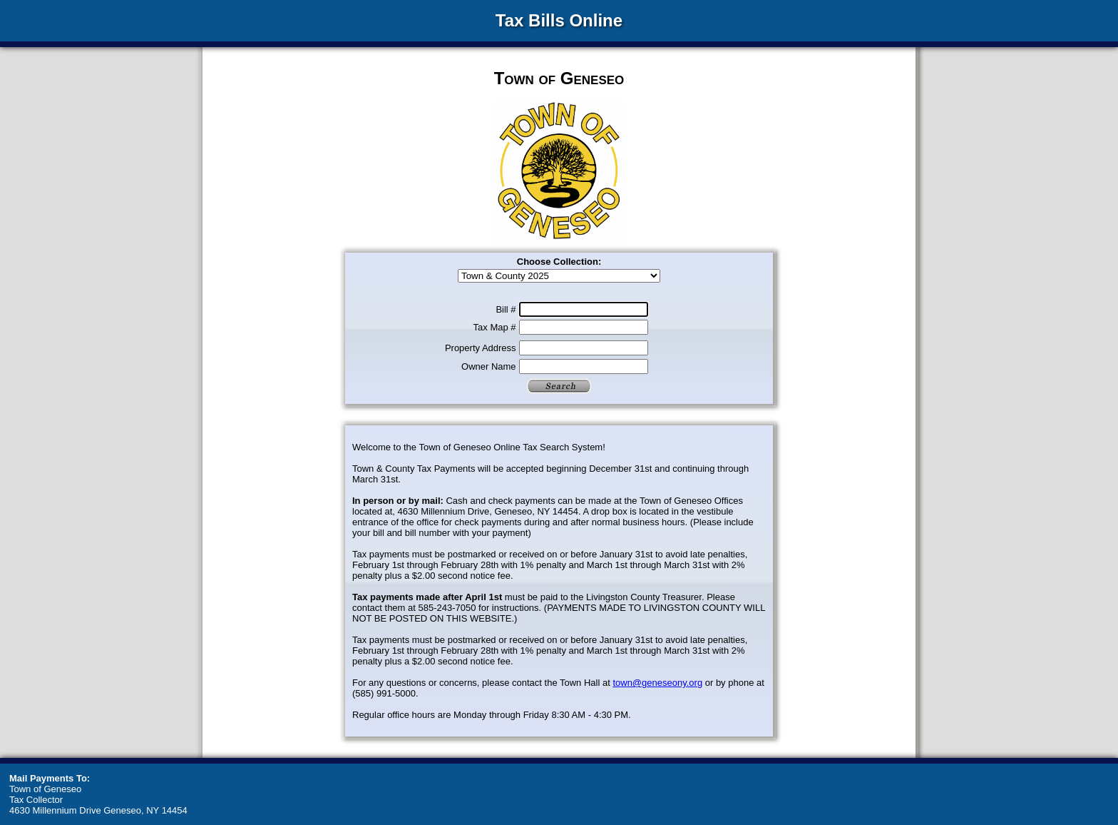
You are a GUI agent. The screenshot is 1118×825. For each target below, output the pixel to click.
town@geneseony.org (657, 682)
